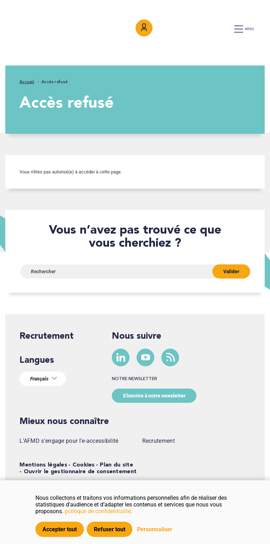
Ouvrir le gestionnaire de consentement (80, 472)
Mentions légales (43, 465)
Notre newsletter (134, 379)
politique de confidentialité (98, 511)
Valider (231, 271)
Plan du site (116, 465)
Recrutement (46, 336)
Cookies (84, 465)
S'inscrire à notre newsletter (154, 396)
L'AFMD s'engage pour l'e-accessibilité (68, 440)
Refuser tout (109, 529)
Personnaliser (154, 529)
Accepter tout (59, 529)
